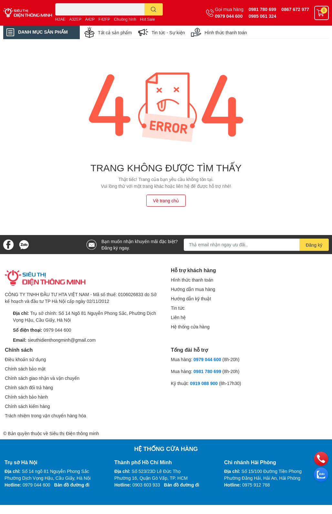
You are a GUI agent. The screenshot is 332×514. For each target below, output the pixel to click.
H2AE (60, 19)
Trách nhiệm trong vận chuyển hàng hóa (45, 415)
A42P (90, 19)
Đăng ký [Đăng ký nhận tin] (314, 245)
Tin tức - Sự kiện (168, 32)
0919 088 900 (204, 383)
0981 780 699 (262, 9)
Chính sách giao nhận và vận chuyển (42, 378)
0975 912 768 (256, 484)
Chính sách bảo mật (25, 368)
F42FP (104, 19)
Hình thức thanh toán (225, 32)
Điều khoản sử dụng (25, 359)
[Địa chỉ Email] (256, 245)
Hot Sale (147, 19)
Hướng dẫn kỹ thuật (191, 298)
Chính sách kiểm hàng (27, 406)
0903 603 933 (146, 484)
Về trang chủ (166, 200)
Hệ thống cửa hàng (190, 326)
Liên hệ (178, 317)
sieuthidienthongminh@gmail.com (62, 340)
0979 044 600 (229, 16)
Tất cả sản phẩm (115, 32)
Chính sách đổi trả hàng (29, 387)
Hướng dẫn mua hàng (193, 289)
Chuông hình (125, 19)
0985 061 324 (262, 16)
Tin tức (178, 308)
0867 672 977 (295, 9)
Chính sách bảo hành (26, 397)
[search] (153, 9)
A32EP (75, 19)
